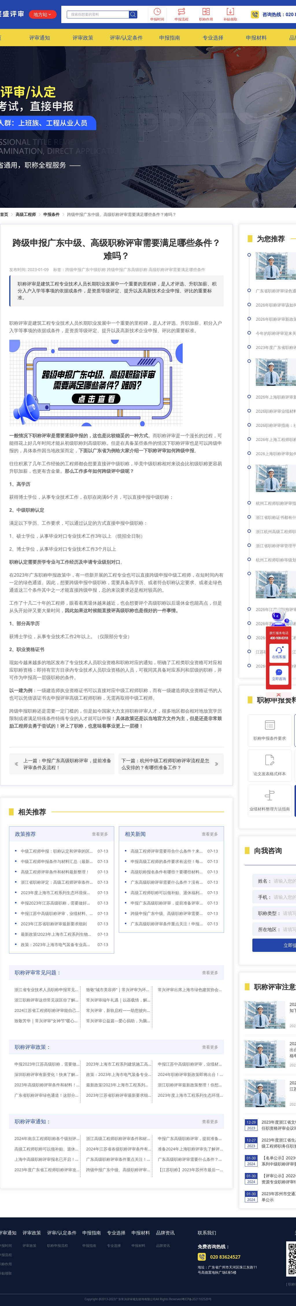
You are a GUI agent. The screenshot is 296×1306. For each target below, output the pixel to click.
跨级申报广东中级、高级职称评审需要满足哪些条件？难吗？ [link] (121, 214)
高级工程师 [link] (26, 214)
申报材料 (141, 1233)
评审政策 (32, 1233)
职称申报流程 (57, 1245)
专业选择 (116, 1233)
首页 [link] (4, 214)
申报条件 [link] (51, 214)
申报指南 (91, 1233)
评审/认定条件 (62, 1233)
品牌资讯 (165, 1233)
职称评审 (41, 435)
